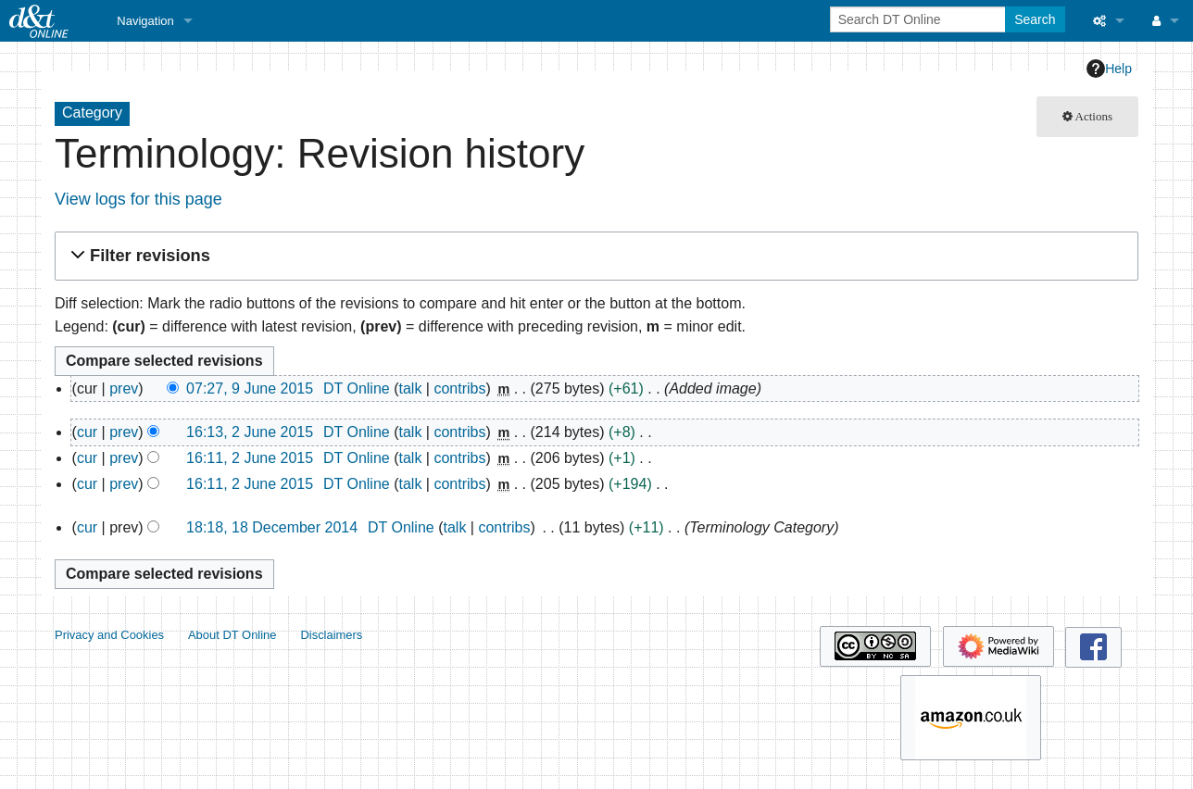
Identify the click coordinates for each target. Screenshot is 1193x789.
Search (1034, 19)
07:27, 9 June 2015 (249, 388)
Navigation (145, 21)
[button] (594, 256)
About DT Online (232, 635)
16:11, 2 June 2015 (249, 458)
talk (409, 388)
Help (1109, 68)
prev (123, 388)
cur (87, 432)
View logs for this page (138, 199)
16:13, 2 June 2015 (249, 432)
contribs (459, 388)
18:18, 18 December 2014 (272, 527)
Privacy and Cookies (109, 635)
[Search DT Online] (919, 19)
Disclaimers (331, 635)
